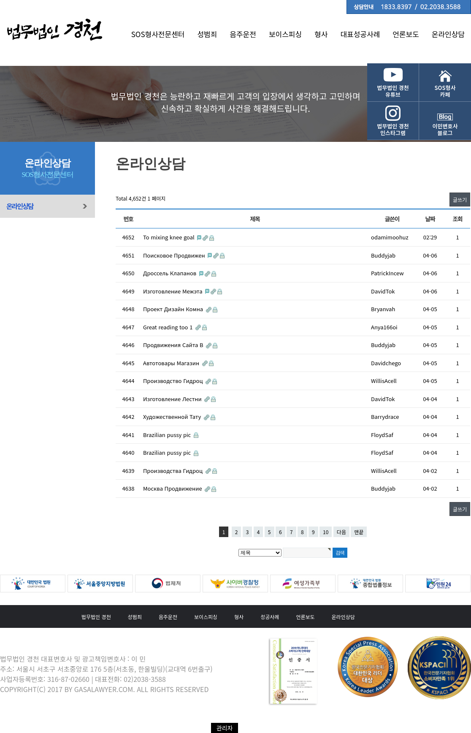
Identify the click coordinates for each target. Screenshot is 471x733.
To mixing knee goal (169, 237)
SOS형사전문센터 (158, 34)
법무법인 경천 (96, 616)
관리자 (225, 728)
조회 (458, 218)
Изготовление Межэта (173, 291)
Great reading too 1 (168, 327)
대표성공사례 (360, 34)
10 (325, 531)
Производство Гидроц (173, 381)
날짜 (430, 218)
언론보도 (405, 34)
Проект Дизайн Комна (174, 309)
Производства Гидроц (173, 471)
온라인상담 (448, 34)
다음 (341, 531)
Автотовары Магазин (172, 363)
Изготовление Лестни (173, 399)
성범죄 (207, 34)
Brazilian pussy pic (167, 435)
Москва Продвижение (173, 488)
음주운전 (243, 34)
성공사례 (269, 616)
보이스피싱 (285, 34)
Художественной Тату (173, 417)
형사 (321, 34)
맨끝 (358, 531)
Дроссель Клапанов (170, 273)
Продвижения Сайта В (174, 345)
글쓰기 (460, 199)
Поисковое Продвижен (174, 255)
